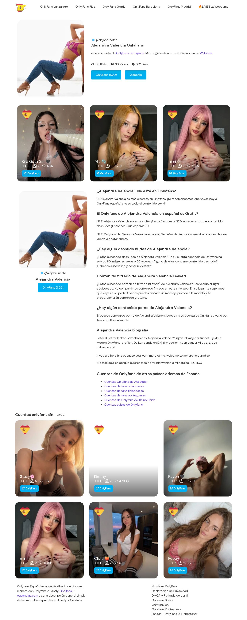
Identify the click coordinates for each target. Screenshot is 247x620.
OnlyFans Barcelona (146, 7)
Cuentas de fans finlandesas (124, 391)
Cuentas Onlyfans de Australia (125, 382)
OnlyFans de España (130, 53)
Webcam (206, 53)
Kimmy (100, 476)
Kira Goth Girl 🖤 (36, 161)
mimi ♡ (174, 161)
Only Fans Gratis (114, 7)
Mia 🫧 (100, 161)
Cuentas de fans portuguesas (125, 395)
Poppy (173, 558)
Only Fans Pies (85, 7)
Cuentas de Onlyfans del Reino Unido (130, 400)
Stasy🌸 (27, 476)
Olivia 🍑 (101, 558)
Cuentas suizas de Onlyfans (123, 405)
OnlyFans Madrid (179, 7)
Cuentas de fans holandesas (124, 386)
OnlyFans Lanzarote (54, 7)
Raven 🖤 (176, 476)
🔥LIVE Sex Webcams (213, 7)
